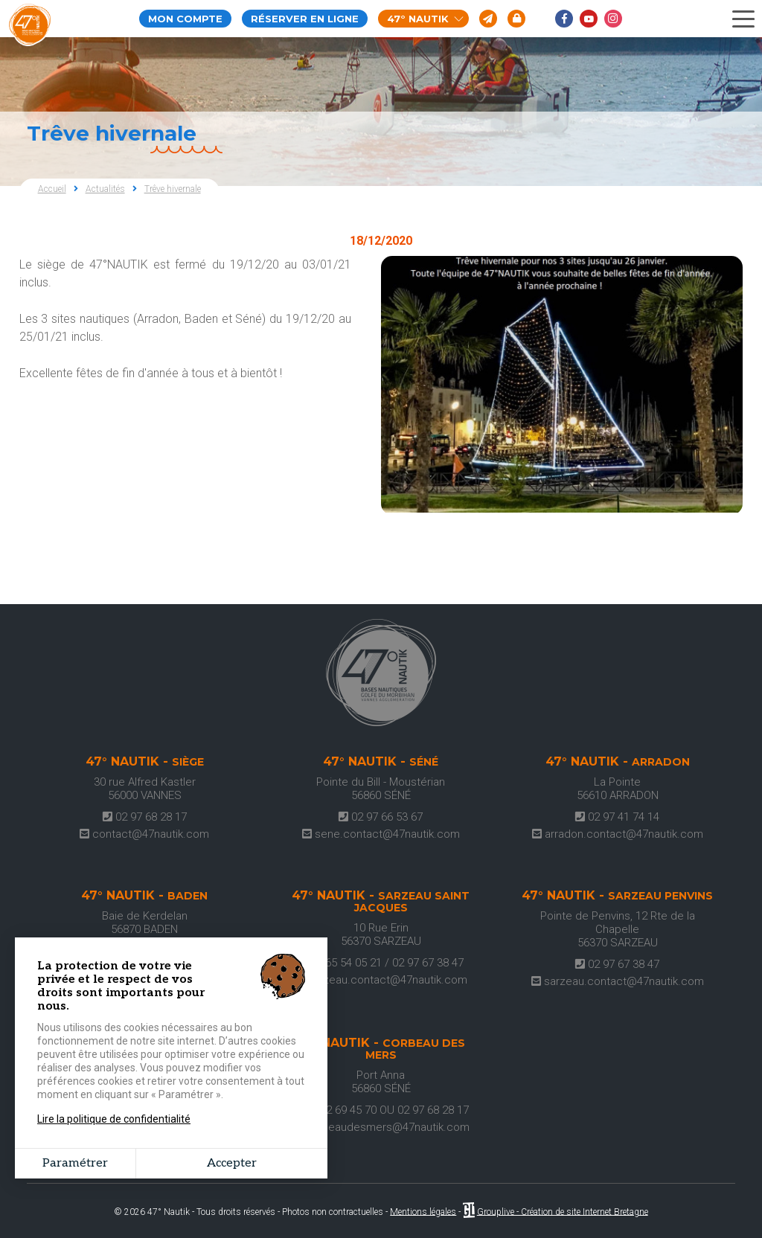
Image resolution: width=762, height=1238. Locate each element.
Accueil (52, 189)
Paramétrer (75, 1163)
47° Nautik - (145, 762)
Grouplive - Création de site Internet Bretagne (562, 1211)
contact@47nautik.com (144, 834)
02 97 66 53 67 (381, 817)
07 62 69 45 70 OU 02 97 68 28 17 (380, 1110)
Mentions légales (423, 1211)
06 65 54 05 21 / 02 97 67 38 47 (381, 963)
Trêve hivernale (172, 189)
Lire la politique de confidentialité (113, 1119)
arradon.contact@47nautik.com (617, 834)
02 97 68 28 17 (145, 817)
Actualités (105, 189)
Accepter (232, 1163)
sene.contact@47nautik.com (381, 834)
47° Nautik (425, 19)
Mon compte (185, 19)
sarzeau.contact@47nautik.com (381, 980)
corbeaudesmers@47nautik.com (381, 1127)
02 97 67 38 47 (617, 964)
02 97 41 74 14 (617, 817)
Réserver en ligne (305, 19)
